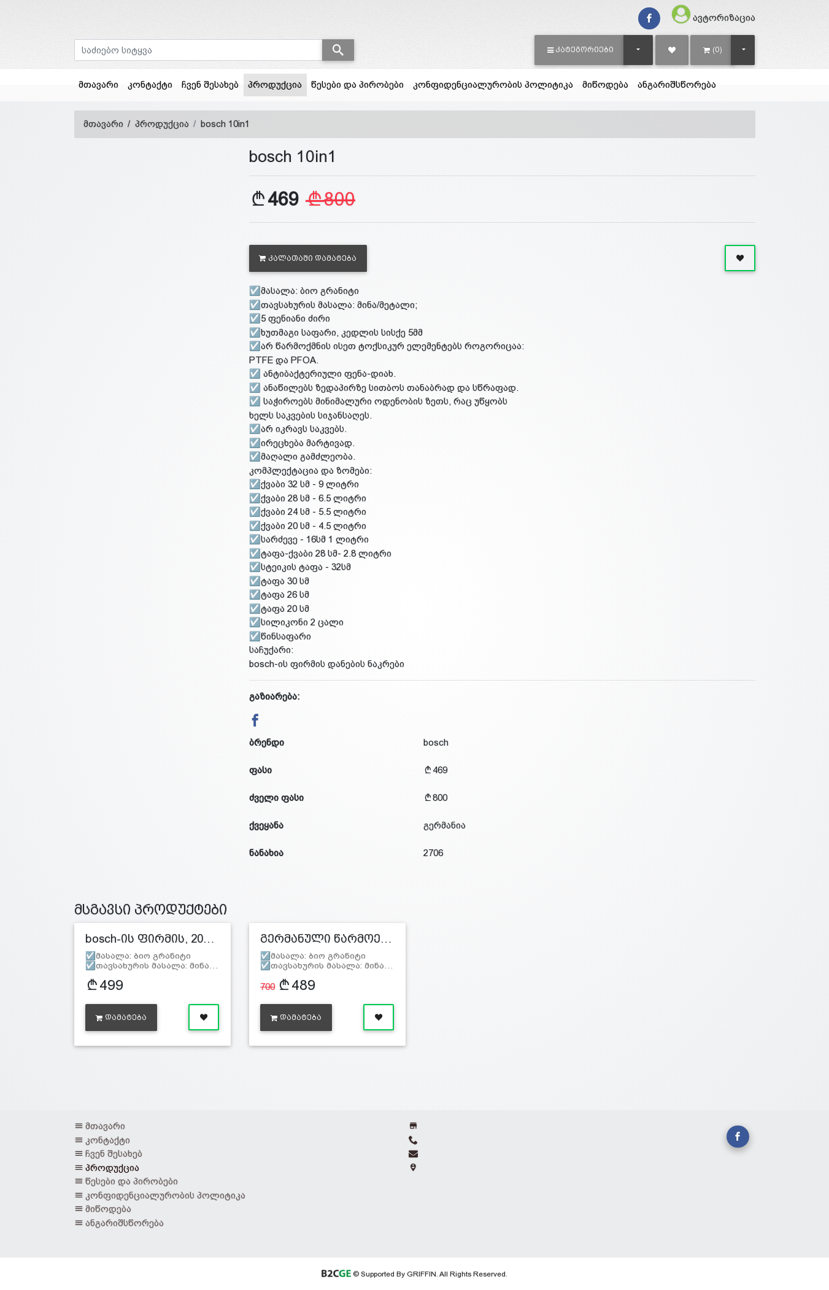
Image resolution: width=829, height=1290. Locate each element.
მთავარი (98, 84)
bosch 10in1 (225, 123)
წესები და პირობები (357, 84)
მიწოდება (605, 84)
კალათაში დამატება (308, 258)
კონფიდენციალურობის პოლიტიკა (493, 84)
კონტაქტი (150, 84)
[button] (580, 49)
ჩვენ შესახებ (210, 84)
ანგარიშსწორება (677, 84)
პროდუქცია (277, 83)
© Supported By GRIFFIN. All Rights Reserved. (414, 1274)
